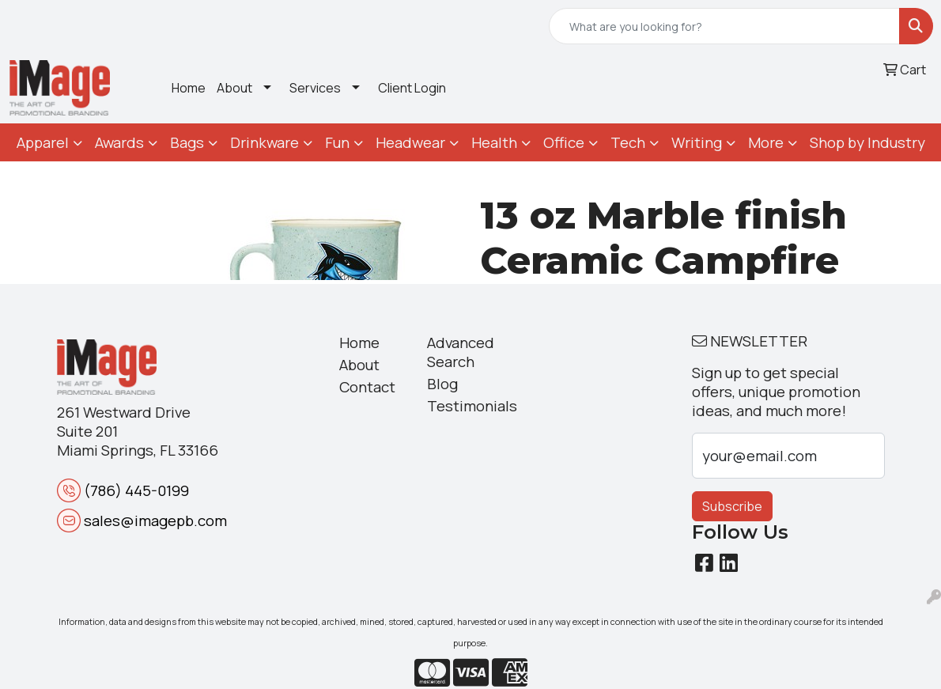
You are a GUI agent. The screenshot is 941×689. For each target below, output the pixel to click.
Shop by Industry (867, 142)
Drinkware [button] (264, 142)
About (234, 88)
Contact (367, 387)
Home (189, 88)
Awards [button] (119, 142)
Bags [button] (187, 142)
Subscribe (732, 506)
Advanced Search (460, 352)
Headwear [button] (410, 142)
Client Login (412, 88)
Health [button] (494, 142)
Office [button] (563, 142)
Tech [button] (627, 142)
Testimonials (462, 406)
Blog (442, 383)
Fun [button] (337, 142)
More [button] (766, 142)
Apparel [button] (43, 142)
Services (315, 88)
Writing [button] (696, 142)
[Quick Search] (724, 26)
